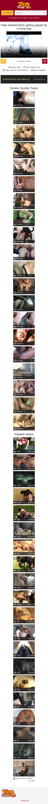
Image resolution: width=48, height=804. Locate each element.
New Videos (23, 18)
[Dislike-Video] (44, 61)
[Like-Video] (3, 61)
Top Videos (13, 18)
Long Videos (34, 18)
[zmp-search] (31, 12)
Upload (7, 13)
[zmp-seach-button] (44, 12)
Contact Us (25, 801)
